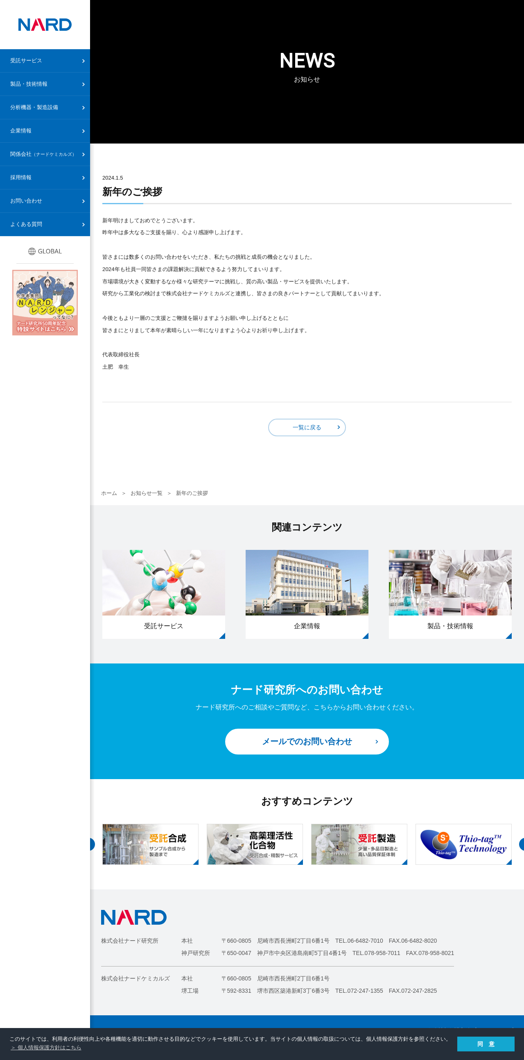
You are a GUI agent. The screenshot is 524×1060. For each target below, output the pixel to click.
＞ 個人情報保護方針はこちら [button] (46, 1047)
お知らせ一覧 (147, 493)
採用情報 (21, 177)
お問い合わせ (26, 201)
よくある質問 (26, 224)
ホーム (109, 493)
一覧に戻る (307, 427)
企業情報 (21, 131)
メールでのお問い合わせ (307, 741)
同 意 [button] (486, 1044)
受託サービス (26, 60)
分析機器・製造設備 (34, 107)
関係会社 (43, 154)
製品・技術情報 (28, 84)
